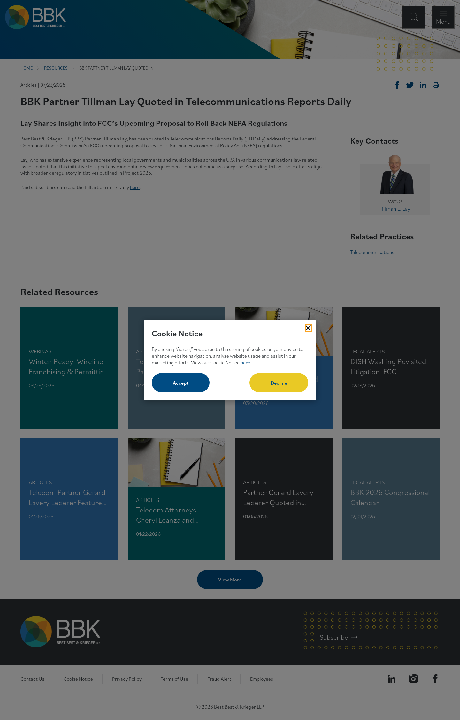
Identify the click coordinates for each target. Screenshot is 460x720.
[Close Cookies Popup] (308, 328)
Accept (180, 383)
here (245, 362)
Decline (279, 383)
